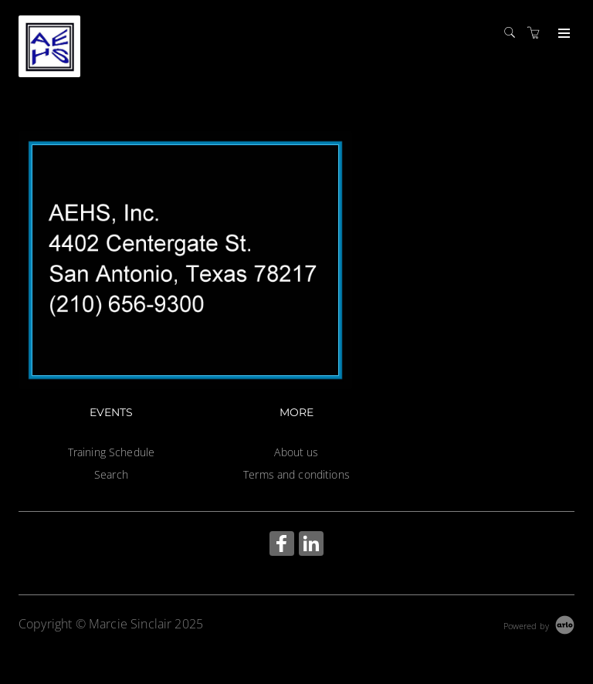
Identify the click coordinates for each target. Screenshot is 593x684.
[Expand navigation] (562, 34)
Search (111, 474)
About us (296, 452)
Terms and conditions (296, 474)
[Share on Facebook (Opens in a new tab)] (281, 545)
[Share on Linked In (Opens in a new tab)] (311, 545)
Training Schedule (111, 452)
